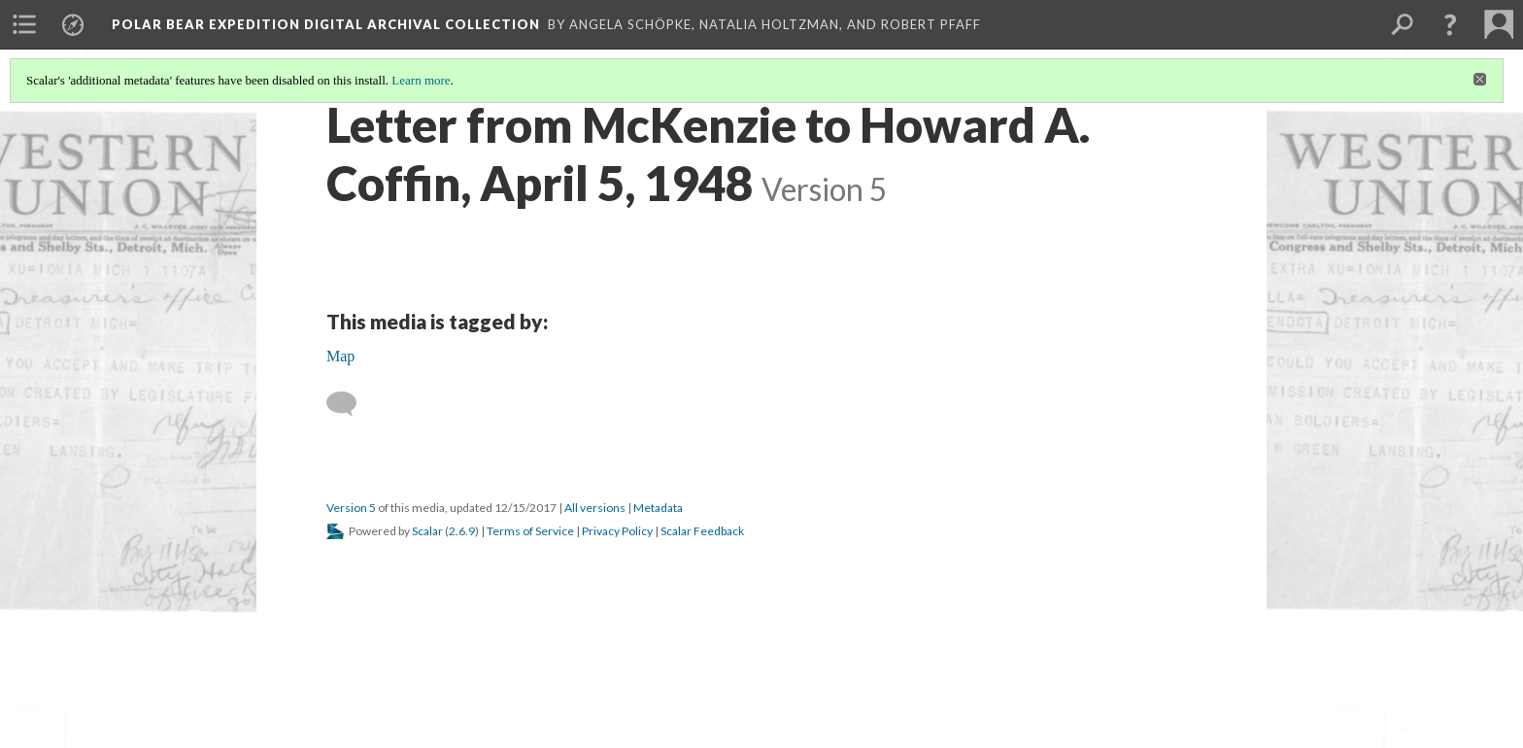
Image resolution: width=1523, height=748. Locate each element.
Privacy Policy (617, 531)
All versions (595, 507)
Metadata (658, 507)
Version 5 (351, 507)
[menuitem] (24, 24)
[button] (1450, 24)
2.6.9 (462, 531)
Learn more (420, 80)
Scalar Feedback (702, 531)
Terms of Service (530, 531)
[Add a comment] (350, 404)
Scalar (427, 531)
